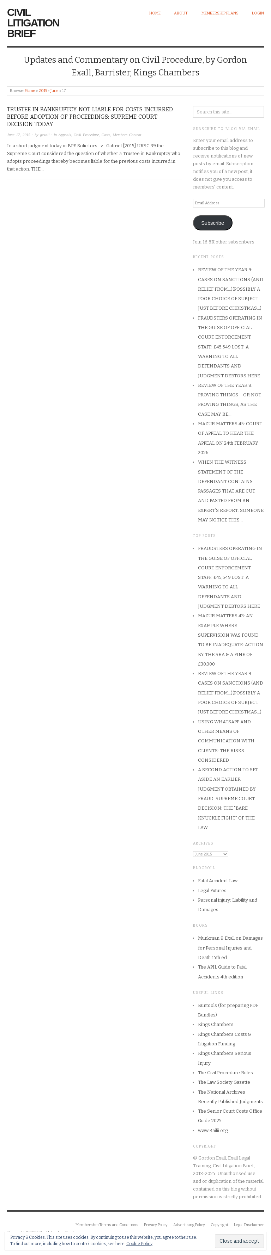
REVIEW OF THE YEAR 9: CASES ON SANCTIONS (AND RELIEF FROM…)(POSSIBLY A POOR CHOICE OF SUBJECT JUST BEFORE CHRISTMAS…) (230, 289)
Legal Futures (212, 890)
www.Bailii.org (213, 1130)
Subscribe (212, 223)
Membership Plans (220, 13)
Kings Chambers (216, 1024)
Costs (106, 134)
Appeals (65, 134)
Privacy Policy (156, 1225)
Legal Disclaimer (249, 1225)
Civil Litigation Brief (33, 22)
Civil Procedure (86, 134)
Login (258, 13)
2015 (43, 90)
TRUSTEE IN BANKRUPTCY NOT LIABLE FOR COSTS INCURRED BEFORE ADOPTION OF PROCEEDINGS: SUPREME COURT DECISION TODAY (90, 117)
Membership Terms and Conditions (107, 1225)
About (181, 13)
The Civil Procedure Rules (225, 1072)
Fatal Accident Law (217, 880)
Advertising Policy (189, 1225)
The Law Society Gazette (224, 1082)
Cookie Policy (139, 1243)
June (54, 90)
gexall (44, 134)
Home (155, 13)
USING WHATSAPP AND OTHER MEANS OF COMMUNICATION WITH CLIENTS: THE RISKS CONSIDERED (226, 741)
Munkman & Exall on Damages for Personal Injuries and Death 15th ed (230, 947)
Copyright (219, 1225)
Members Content (127, 134)
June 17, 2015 (18, 134)
